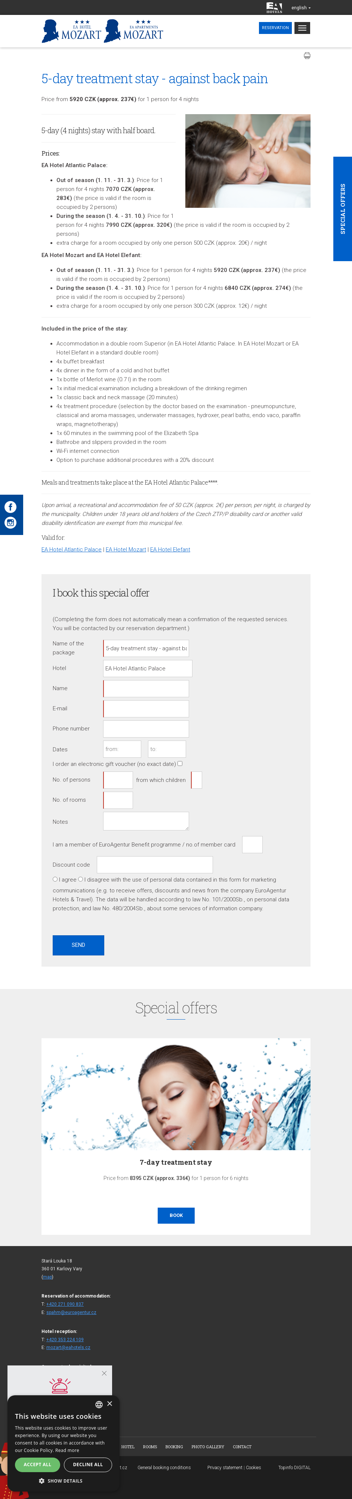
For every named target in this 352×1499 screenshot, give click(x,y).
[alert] (63, 1443)
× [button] (109, 1404)
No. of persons (71, 779)
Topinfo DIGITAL (294, 1467)
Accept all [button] (38, 1464)
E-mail (60, 708)
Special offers (342, 209)
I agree (68, 879)
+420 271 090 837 (65, 1304)
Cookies (253, 1467)
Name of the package (68, 648)
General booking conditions (164, 1467)
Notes (60, 822)
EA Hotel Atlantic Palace (71, 549)
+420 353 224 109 (65, 1339)
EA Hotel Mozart (126, 549)
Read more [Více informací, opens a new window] (67, 1450)
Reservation (275, 27)
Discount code (71, 864)
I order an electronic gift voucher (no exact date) (114, 764)
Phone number (71, 728)
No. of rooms (69, 800)
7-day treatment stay (176, 1162)
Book (176, 1215)
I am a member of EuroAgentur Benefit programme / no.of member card (144, 844)
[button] (63, 1480)
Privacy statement (225, 1467)
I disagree (96, 879)
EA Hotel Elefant (170, 549)
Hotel (59, 668)
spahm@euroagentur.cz (71, 1312)
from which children (161, 780)
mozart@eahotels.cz (68, 1347)
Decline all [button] (88, 1464)
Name (60, 688)
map (47, 1277)
